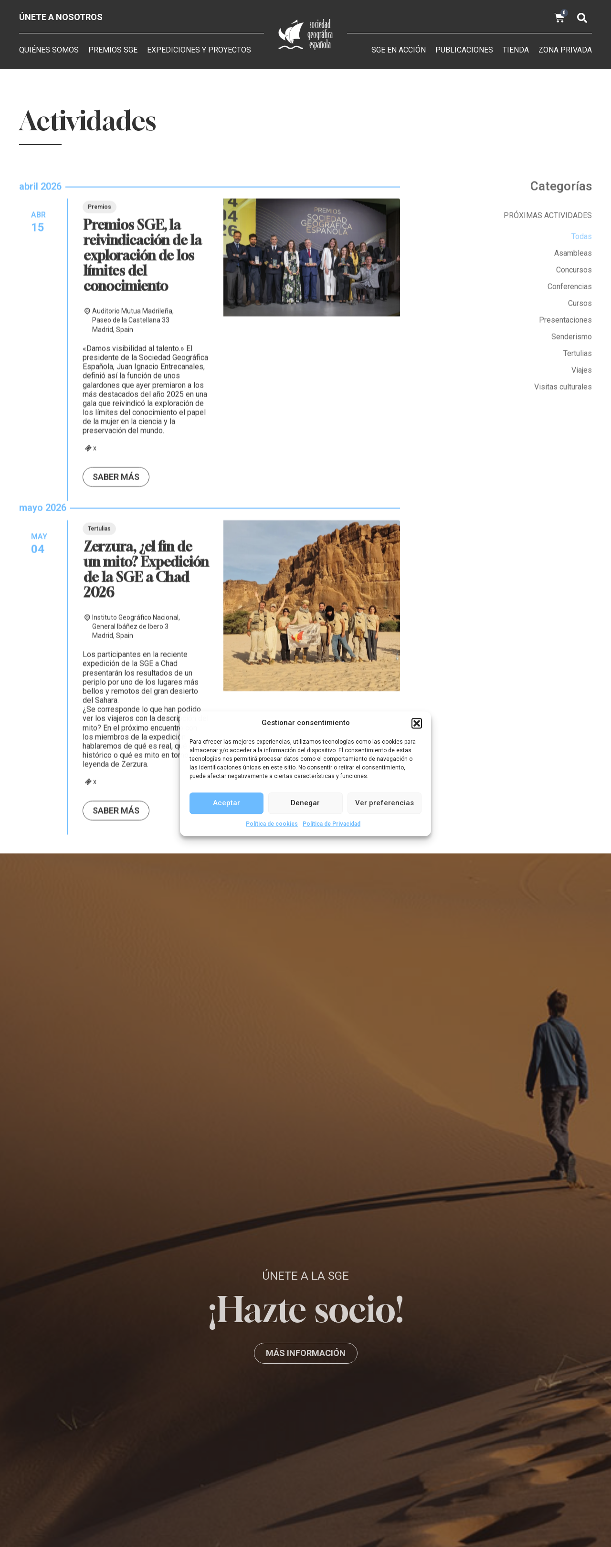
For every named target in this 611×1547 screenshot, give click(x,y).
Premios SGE (112, 49)
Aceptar (226, 803)
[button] (416, 723)
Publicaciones (464, 49)
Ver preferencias (384, 803)
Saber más (116, 736)
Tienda (516, 49)
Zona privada (565, 49)
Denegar (305, 803)
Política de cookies (272, 824)
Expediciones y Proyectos (199, 49)
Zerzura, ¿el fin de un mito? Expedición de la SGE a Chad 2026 (146, 828)
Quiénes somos (49, 49)
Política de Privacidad (331, 824)
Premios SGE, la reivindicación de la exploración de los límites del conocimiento (143, 514)
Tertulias (99, 787)
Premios (99, 466)
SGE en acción (398, 49)
